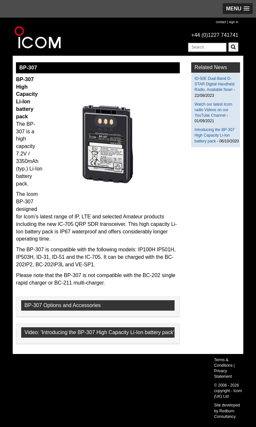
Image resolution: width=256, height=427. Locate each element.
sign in (233, 22)
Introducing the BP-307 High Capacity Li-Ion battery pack (214, 135)
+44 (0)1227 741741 (214, 35)
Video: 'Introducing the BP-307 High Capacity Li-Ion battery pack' (99, 332)
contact (221, 22)
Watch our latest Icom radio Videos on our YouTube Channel (213, 110)
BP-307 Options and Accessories (62, 305)
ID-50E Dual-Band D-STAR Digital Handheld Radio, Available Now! (214, 84)
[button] (238, 8)
